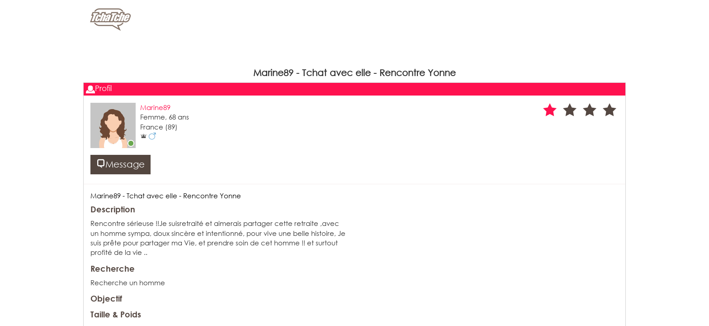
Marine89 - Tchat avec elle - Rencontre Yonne (165, 195)
